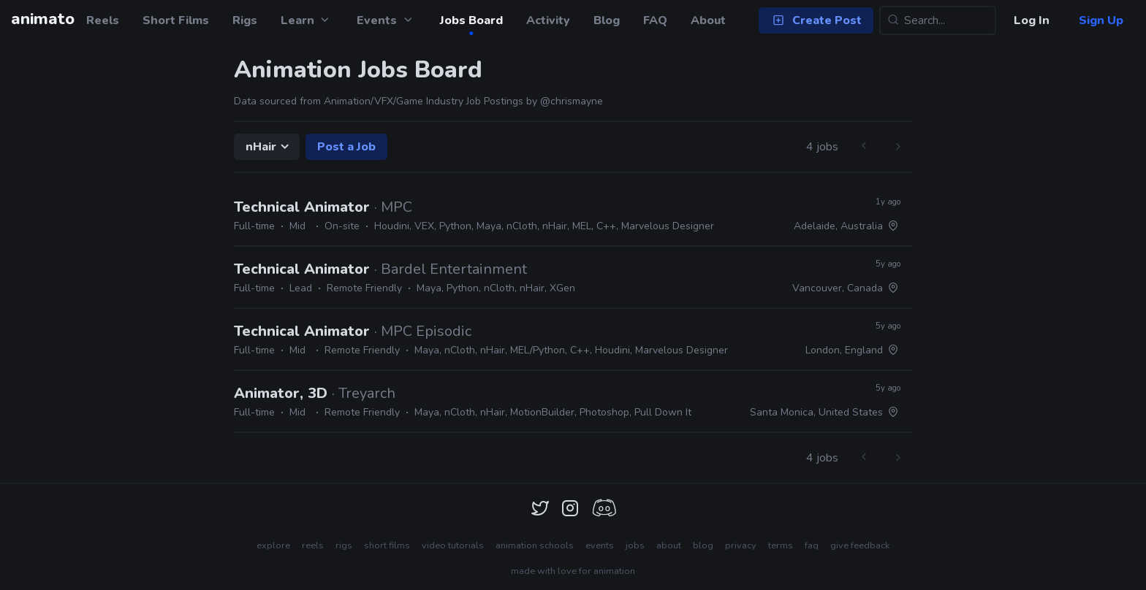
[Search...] (937, 20)
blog (703, 545)
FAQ (655, 20)
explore (273, 545)
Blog (606, 20)
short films (387, 545)
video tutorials (453, 545)
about (668, 545)
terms (780, 545)
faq (812, 545)
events (599, 545)
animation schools (535, 545)
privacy (740, 545)
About (708, 20)
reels (313, 545)
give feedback (859, 545)
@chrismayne (571, 101)
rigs (343, 545)
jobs (635, 545)
